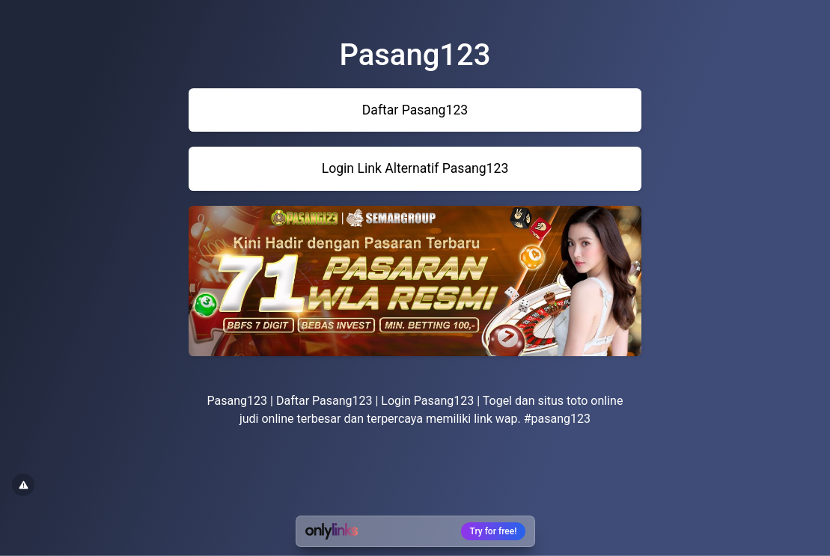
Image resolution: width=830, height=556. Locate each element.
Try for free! (493, 531)
